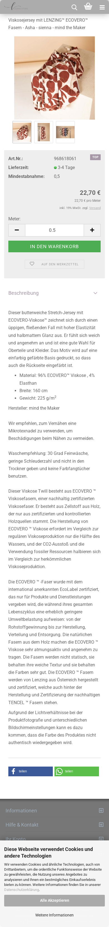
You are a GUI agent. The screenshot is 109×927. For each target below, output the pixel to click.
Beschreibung (23, 293)
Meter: (14, 218)
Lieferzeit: (18, 167)
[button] (30, 771)
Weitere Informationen (54, 915)
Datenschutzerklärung (21, 890)
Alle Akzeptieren (54, 900)
